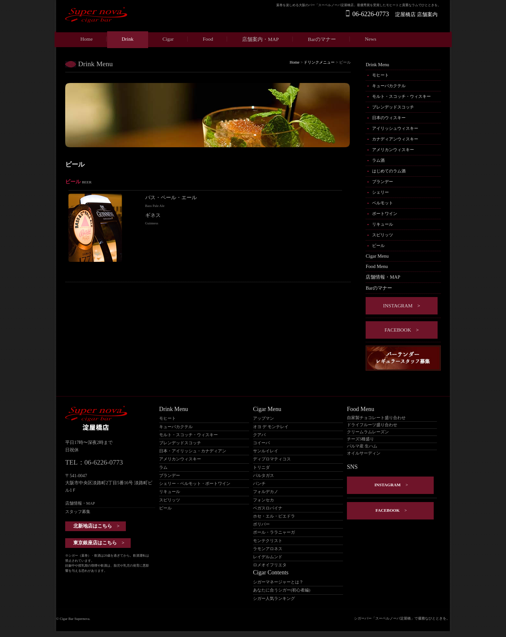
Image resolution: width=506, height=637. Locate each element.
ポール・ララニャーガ (274, 532)
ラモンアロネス (267, 549)
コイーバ (261, 443)
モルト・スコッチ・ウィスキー (401, 96)
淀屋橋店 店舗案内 (416, 14)
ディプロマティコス (272, 459)
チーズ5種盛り (360, 439)
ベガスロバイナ (267, 508)
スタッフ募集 (77, 511)
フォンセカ (263, 500)
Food (208, 39)
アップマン (263, 418)
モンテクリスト (267, 541)
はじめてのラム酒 (389, 171)
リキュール (382, 224)
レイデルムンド (267, 557)
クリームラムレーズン (368, 432)
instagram (397, 305)
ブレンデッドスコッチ (393, 107)
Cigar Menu (377, 256)
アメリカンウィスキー (393, 149)
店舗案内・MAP (260, 39)
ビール (378, 245)
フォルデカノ (265, 491)
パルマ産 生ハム (362, 446)
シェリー (380, 192)
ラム (163, 467)
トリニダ (261, 467)
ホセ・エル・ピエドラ (274, 516)
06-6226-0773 (370, 13)
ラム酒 (378, 160)
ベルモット (382, 202)
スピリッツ (382, 234)
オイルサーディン (363, 453)
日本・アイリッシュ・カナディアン (192, 451)
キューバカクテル (389, 85)
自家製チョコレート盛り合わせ (376, 418)
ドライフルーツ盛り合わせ (372, 425)
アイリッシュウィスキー (395, 128)
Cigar (168, 39)
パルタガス (263, 475)
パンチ (259, 483)
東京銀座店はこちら (95, 542)
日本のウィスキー (389, 117)
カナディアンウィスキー (395, 139)
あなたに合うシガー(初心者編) (281, 590)
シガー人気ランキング (274, 598)
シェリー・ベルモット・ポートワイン (194, 483)
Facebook (397, 330)
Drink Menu (377, 64)
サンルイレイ (265, 451)
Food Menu (377, 266)
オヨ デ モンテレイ (270, 427)
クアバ (259, 435)
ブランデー (382, 181)
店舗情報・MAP (383, 277)
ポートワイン (384, 213)
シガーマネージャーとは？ (278, 582)
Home (86, 39)
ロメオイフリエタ (270, 565)
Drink (127, 39)
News (371, 39)
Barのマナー (322, 39)
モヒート (380, 75)
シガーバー (363, 618)
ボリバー (261, 524)
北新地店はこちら (92, 526)
